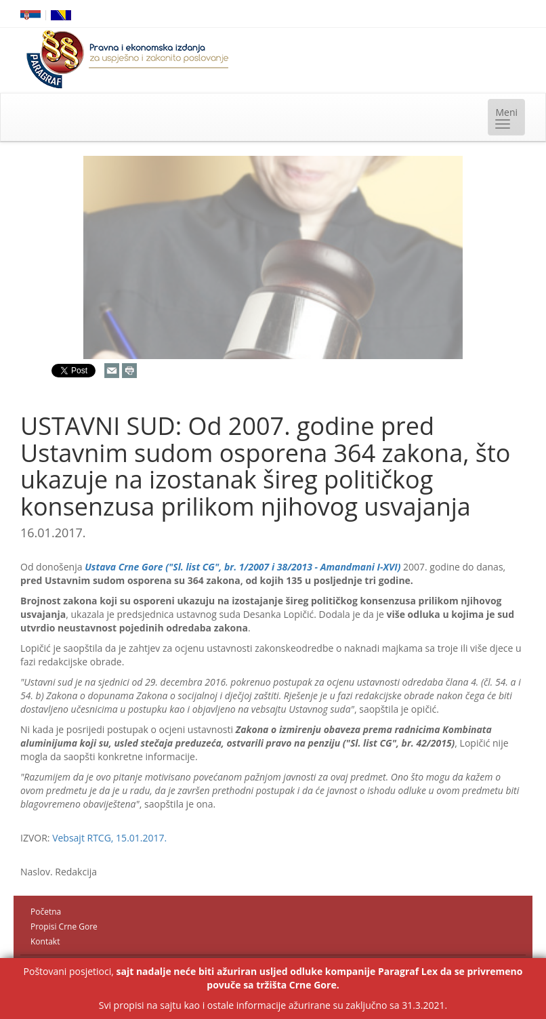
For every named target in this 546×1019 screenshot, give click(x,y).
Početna (45, 911)
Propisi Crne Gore (64, 926)
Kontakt (45, 941)
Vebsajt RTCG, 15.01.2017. (109, 837)
